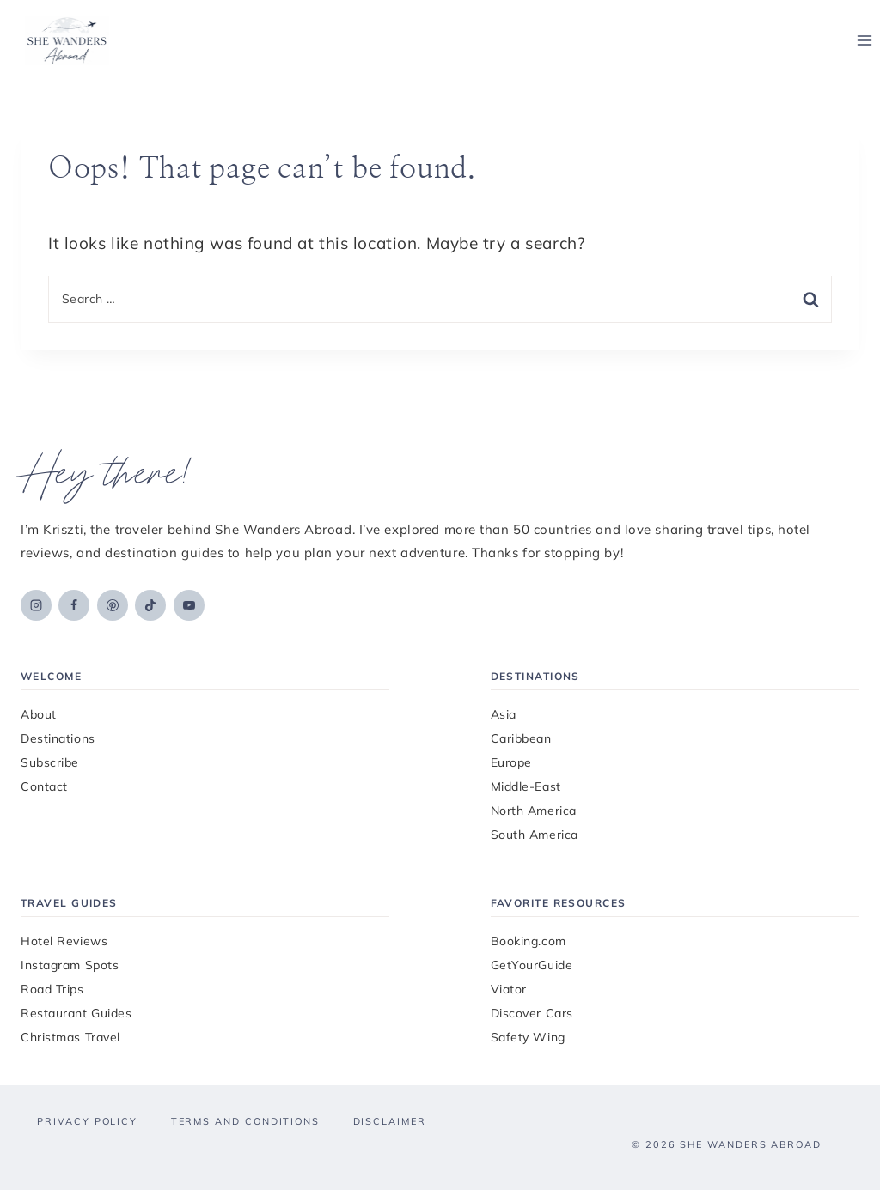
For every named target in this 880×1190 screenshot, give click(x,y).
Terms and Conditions (245, 1121)
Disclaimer (389, 1121)
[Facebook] (73, 605)
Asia (503, 714)
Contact (44, 786)
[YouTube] (189, 605)
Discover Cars (532, 1013)
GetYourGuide (532, 965)
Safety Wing (528, 1037)
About (39, 714)
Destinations (58, 738)
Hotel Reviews (64, 941)
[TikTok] (150, 605)
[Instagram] (36, 605)
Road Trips (52, 989)
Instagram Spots (70, 965)
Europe (511, 762)
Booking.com (528, 941)
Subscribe (50, 762)
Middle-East (526, 786)
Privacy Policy (87, 1121)
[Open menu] (864, 40)
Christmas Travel (70, 1037)
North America (534, 810)
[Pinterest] (112, 605)
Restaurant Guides (76, 1013)
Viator (509, 989)
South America (534, 834)
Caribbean (521, 738)
